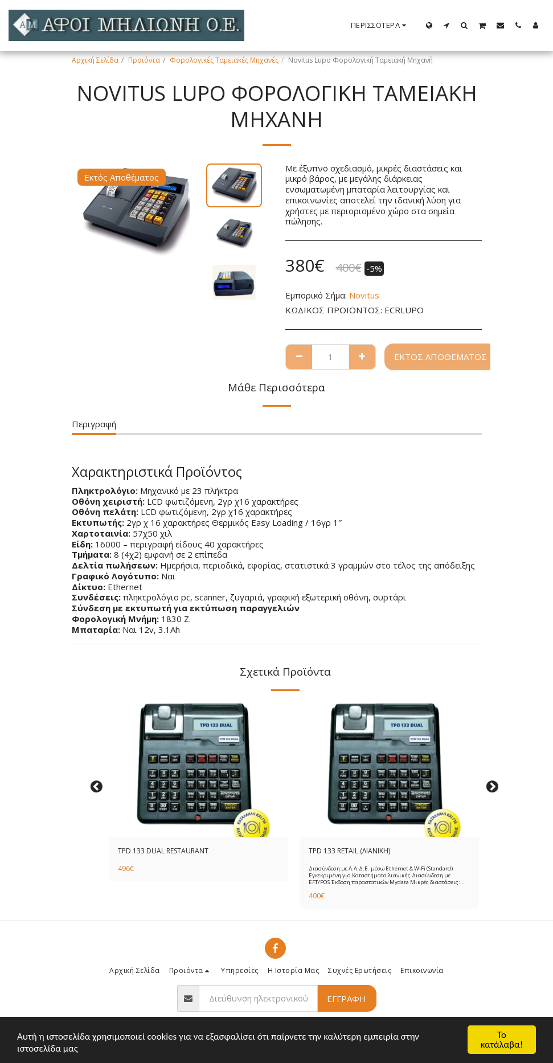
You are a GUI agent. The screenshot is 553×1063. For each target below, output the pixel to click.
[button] (447, 25)
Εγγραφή (346, 998)
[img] (198, 769)
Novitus (364, 295)
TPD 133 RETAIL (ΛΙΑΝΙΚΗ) (349, 851)
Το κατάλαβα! (502, 1039)
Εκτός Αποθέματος (440, 356)
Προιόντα (144, 60)
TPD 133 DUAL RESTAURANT (163, 851)
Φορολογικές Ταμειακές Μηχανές (224, 60)
